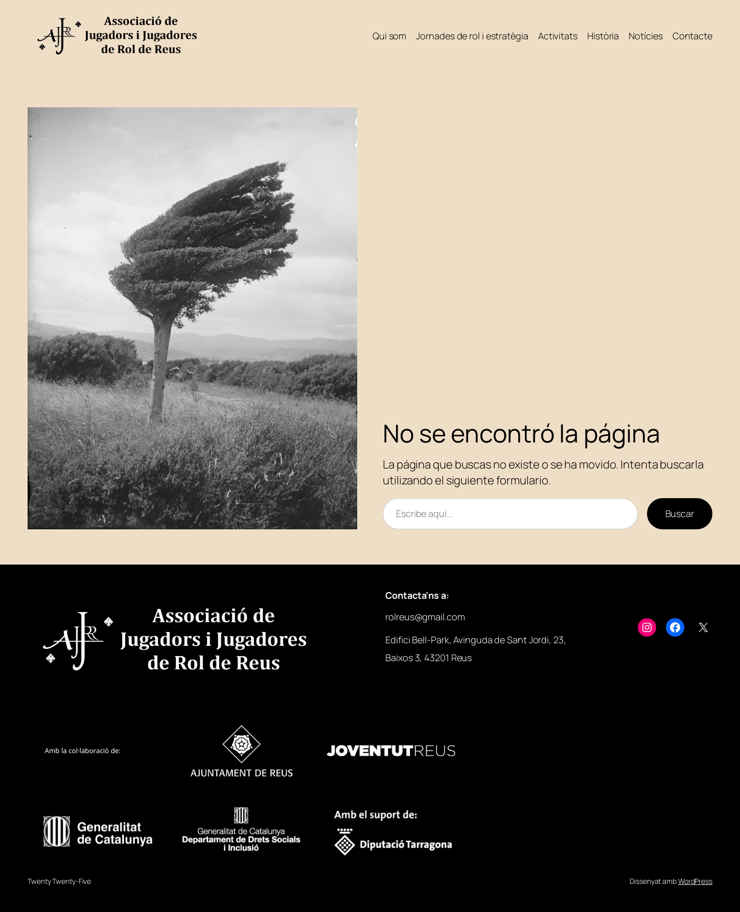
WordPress (695, 881)
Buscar (679, 513)
